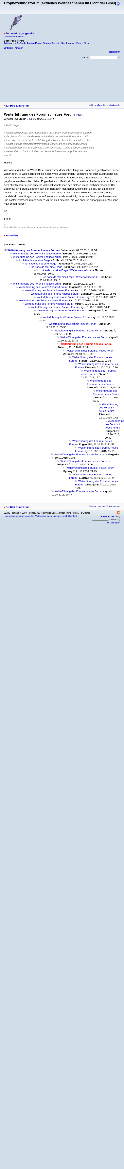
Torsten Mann (34, 43)
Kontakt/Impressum (13, 36)
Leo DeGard (18, 43)
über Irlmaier (67, 43)
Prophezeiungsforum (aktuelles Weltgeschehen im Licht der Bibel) (35, 516)
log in (118, 3)
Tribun (7, 43)
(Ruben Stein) (83, 43)
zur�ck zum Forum (17, 105)
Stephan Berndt (51, 43)
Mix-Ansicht (113, 105)
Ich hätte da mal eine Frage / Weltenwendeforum (64, 270)
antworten (12, 235)
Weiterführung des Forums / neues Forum (33, 250)
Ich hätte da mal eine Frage (34, 260)
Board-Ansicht (97, 105)
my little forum (113, 522)
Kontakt (73, 516)
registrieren (114, 52)
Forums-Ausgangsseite (20, 33)
